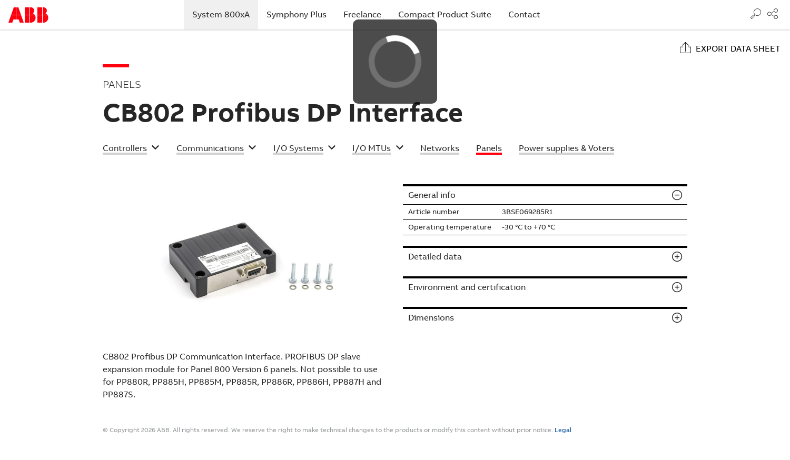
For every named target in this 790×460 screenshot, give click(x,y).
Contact (524, 14)
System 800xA (225, 14)
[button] (131, 149)
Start (28, 15)
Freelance (362, 14)
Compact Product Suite (444, 14)
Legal (563, 430)
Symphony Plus (296, 14)
